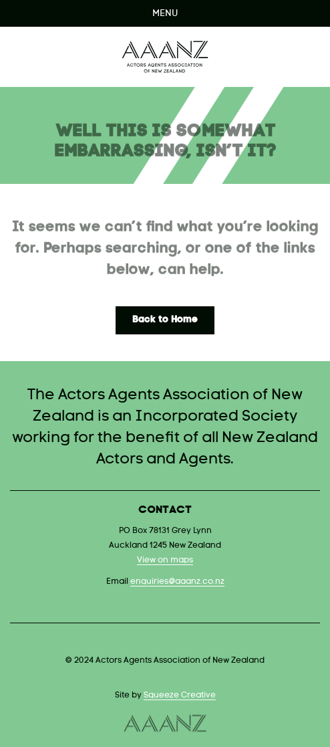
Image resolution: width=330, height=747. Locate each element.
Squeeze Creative (180, 695)
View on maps (165, 560)
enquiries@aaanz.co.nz (177, 582)
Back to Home (165, 320)
